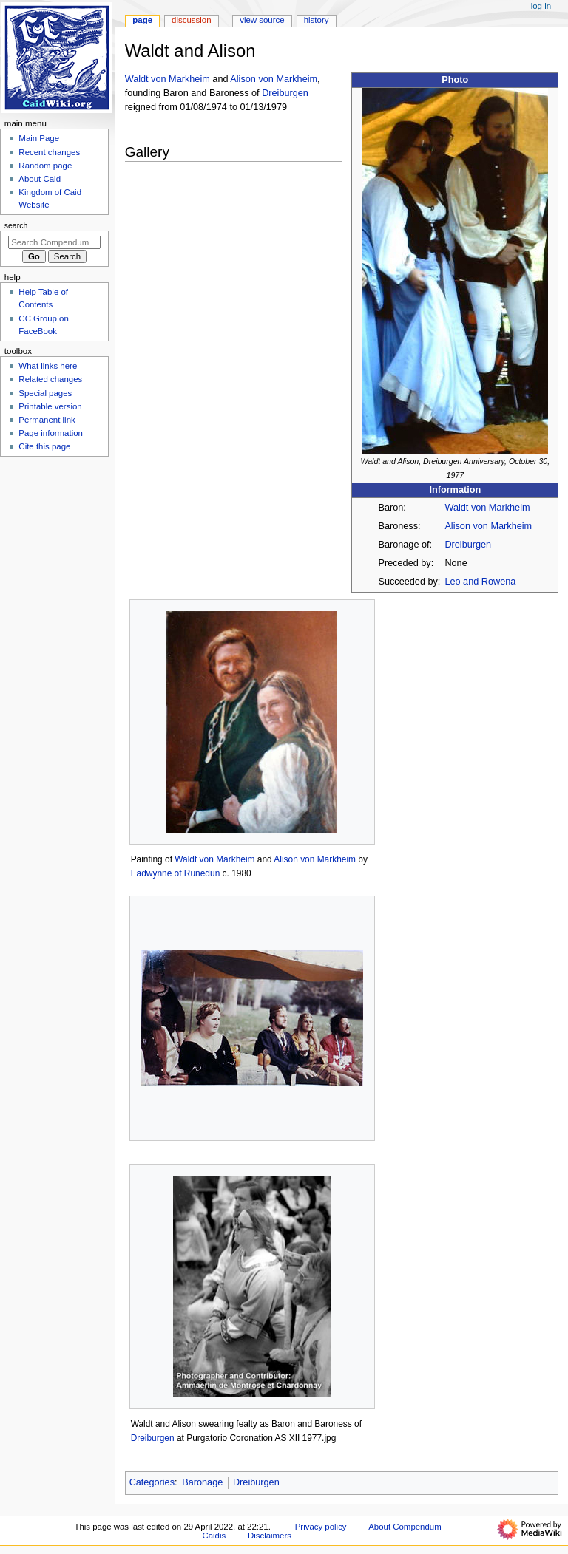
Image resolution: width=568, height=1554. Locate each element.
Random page (45, 165)
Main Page (38, 138)
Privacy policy (321, 1526)
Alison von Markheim (488, 526)
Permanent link (46, 419)
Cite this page (44, 446)
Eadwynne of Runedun (175, 873)
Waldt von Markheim (487, 507)
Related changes (50, 379)
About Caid (39, 178)
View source (262, 20)
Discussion (191, 20)
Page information (50, 433)
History (316, 20)
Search (16, 225)
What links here (47, 365)
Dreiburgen (467, 544)
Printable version (49, 406)
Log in (541, 5)
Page (142, 20)
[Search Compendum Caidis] (54, 242)
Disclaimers (269, 1535)
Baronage (202, 1482)
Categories (152, 1482)
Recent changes (49, 152)
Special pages (45, 393)
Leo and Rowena (479, 581)
